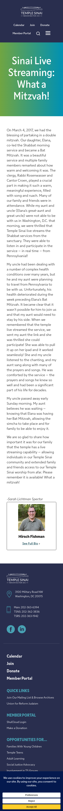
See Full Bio (30, 543)
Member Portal (22, 33)
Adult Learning (15, 759)
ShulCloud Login (16, 722)
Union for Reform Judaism (22, 703)
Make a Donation (17, 728)
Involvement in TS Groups (22, 771)
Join (32, 25)
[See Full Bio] (39, 544)
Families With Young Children (24, 746)
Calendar (18, 25)
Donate (45, 25)
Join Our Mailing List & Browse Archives (30, 697)
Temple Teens (15, 752)
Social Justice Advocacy (21, 765)
